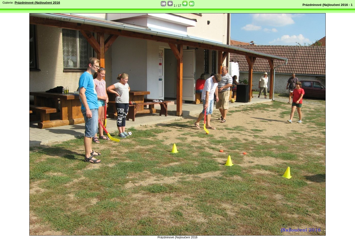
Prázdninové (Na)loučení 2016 (37, 2)
